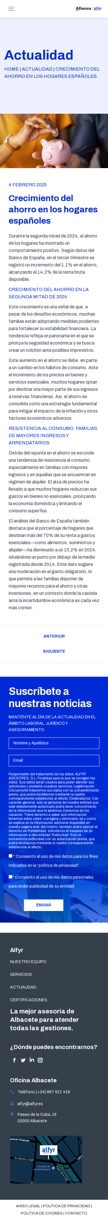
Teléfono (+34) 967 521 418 (40, 1092)
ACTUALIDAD (23, 987)
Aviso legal (28, 1206)
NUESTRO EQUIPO (28, 962)
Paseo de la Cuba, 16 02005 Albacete (33, 1117)
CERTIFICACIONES (28, 1000)
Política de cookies (41, 1213)
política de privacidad (58, 865)
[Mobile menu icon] (11, 8)
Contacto (76, 1213)
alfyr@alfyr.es (29, 1104)
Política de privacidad (66, 1206)
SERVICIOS (21, 974)
